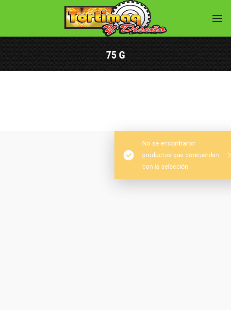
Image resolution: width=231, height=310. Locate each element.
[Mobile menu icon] (217, 18)
